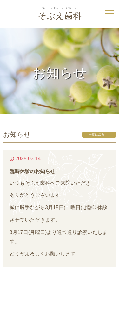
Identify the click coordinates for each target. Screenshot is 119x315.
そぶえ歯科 (59, 13)
